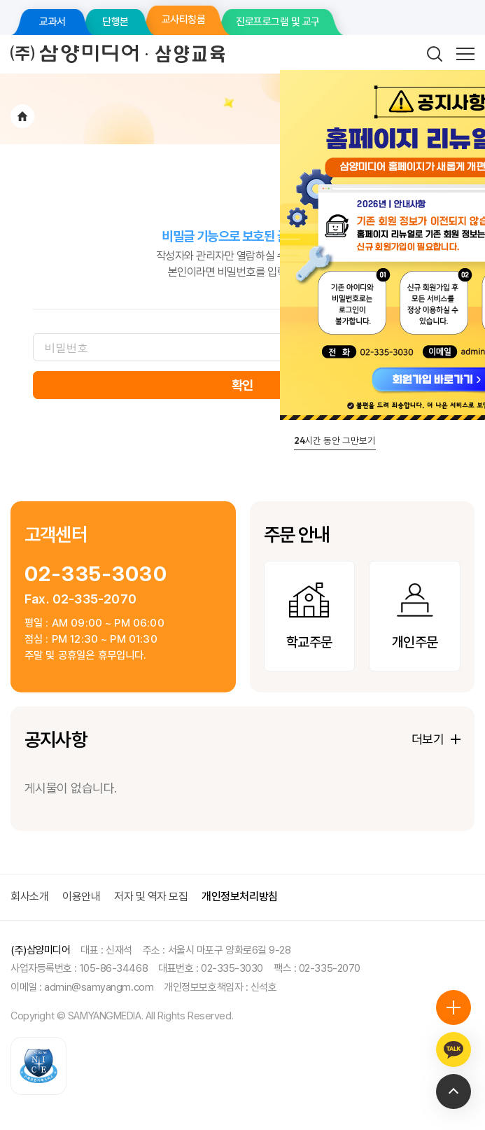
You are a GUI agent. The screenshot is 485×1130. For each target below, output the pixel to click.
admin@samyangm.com (98, 987)
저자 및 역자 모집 (151, 896)
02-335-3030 (95, 573)
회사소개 (29, 896)
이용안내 (81, 896)
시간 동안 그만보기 (335, 440)
